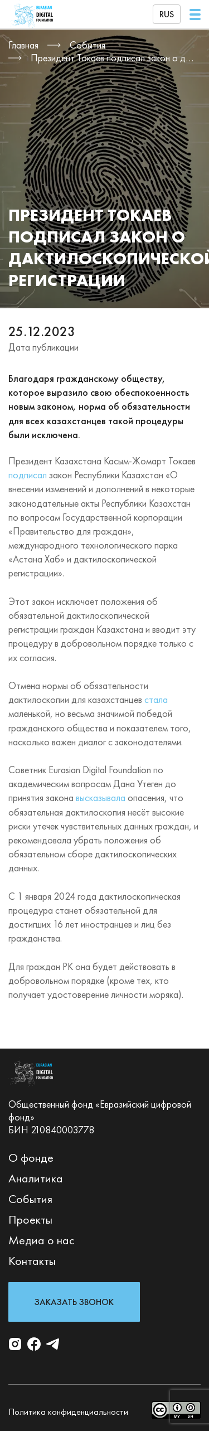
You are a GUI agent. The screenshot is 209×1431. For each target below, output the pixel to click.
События (30, 1199)
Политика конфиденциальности (68, 1412)
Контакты (32, 1261)
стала (156, 699)
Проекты (30, 1219)
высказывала (100, 797)
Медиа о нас (41, 1240)
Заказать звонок (74, 1302)
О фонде (31, 1157)
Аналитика (35, 1178)
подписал (27, 474)
